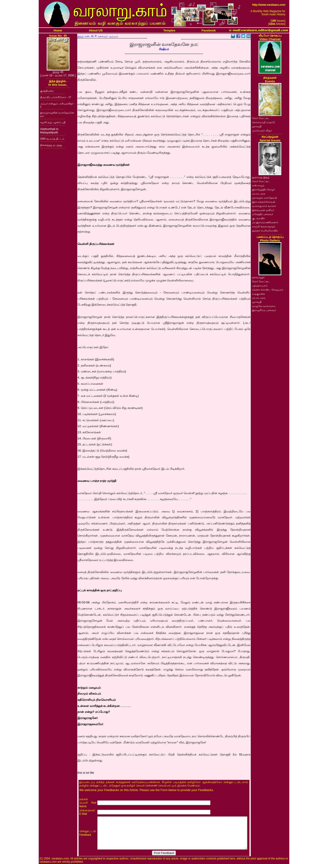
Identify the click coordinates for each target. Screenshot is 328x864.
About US (96, 30)
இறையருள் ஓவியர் (263, 210)
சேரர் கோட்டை (261, 118)
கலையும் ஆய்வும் (108, 36)
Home (58, 30)
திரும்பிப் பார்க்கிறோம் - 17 (55, 97)
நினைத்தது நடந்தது (51, 145)
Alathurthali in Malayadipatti (49, 130)
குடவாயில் (258, 218)
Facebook (209, 30)
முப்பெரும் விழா (262, 130)
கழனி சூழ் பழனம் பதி (53, 122)
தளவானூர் (258, 277)
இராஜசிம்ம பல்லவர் (264, 310)
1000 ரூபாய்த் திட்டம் (52, 138)
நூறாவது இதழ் (260, 177)
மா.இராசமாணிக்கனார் (265, 222)
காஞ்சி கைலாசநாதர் (263, 226)
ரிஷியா (164, 49)
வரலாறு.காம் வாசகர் (264, 206)
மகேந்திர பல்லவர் (262, 214)
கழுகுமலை (258, 293)
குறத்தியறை (47, 90)
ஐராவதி (256, 126)
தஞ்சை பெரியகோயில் (265, 230)
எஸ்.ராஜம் (258, 185)
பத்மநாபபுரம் (260, 285)
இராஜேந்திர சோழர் (263, 189)
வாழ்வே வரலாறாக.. (264, 306)
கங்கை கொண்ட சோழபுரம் (267, 289)
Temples (169, 30)
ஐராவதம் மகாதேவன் (264, 197)
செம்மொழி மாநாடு (263, 122)
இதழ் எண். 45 (85, 36)
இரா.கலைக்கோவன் (263, 201)
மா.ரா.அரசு (258, 193)
